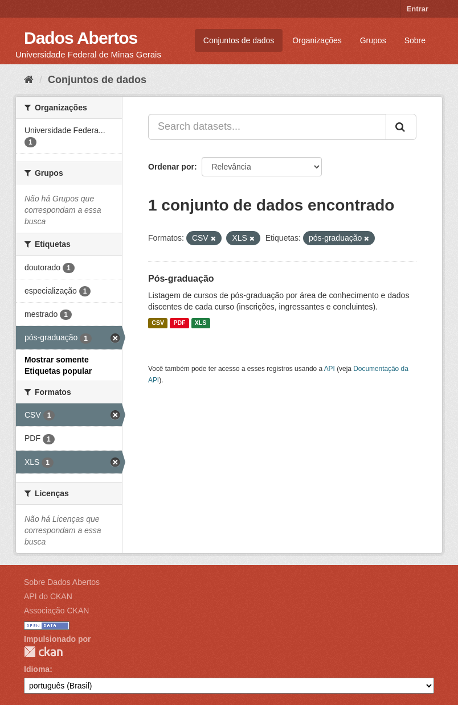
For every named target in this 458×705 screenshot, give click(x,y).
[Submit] (401, 127)
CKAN (43, 652)
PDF (179, 323)
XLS (200, 323)
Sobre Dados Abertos (62, 582)
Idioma (37, 669)
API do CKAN (48, 596)
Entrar (417, 9)
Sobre (415, 40)
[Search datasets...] (267, 127)
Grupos (373, 40)
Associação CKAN (56, 610)
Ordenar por (171, 166)
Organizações (316, 40)
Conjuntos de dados (239, 40)
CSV (158, 323)
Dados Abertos (80, 37)
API (329, 369)
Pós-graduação (181, 278)
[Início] (29, 79)
